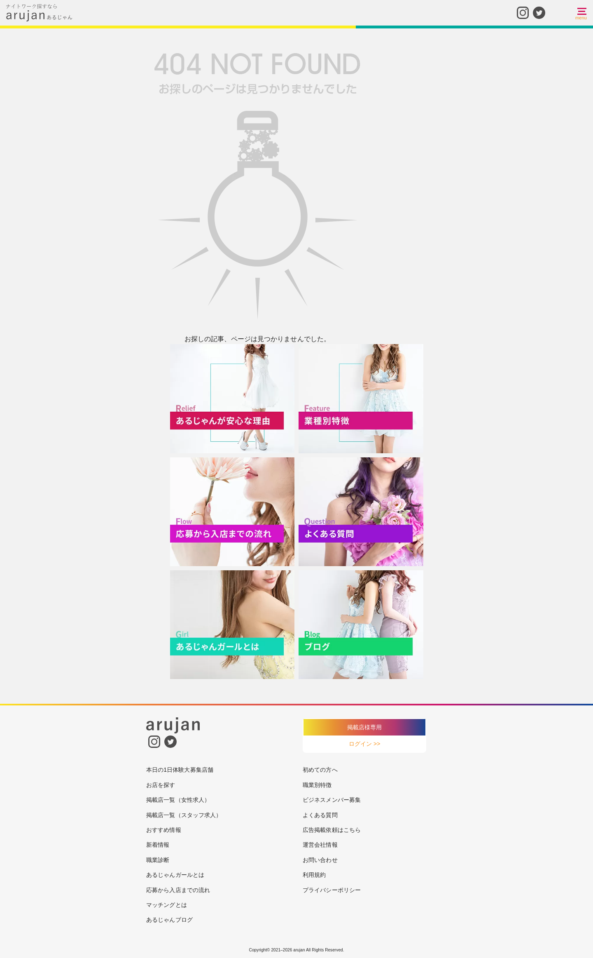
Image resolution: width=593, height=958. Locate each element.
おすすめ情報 (163, 830)
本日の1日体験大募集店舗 (179, 769)
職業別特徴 (317, 785)
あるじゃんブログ (169, 919)
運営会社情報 (320, 844)
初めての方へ (320, 769)
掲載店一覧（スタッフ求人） (184, 815)
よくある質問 (320, 815)
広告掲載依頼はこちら (332, 830)
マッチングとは (166, 905)
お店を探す (160, 785)
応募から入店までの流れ (178, 890)
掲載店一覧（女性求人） (178, 799)
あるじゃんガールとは (175, 874)
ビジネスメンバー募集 (332, 799)
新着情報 (157, 844)
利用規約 (314, 874)
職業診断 (157, 860)
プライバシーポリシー (332, 890)
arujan (299, 950)
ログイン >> (365, 743)
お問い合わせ (320, 860)
